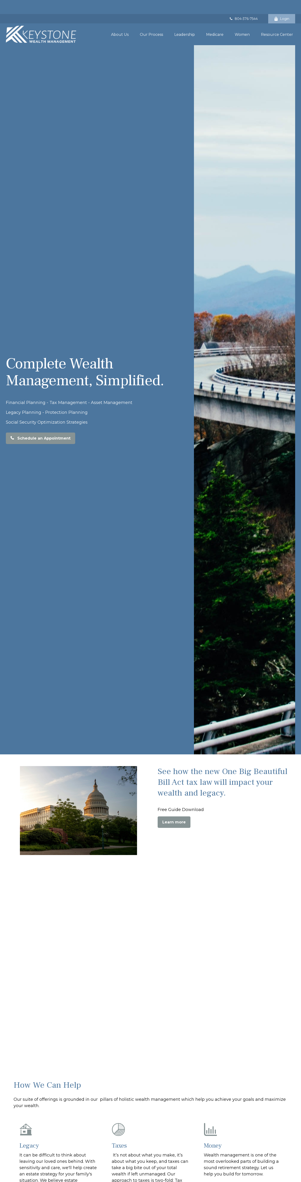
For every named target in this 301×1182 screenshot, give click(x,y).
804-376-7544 (243, 5)
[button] (120, 20)
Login (281, 5)
